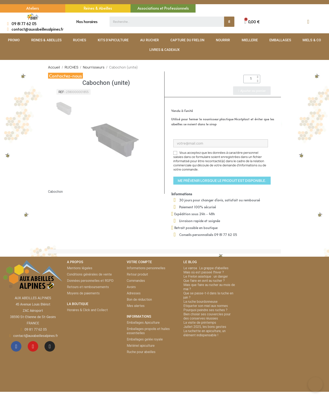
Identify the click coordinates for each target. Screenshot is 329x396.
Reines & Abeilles (98, 8)
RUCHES (79, 40)
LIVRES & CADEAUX (164, 50)
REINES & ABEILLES (46, 40)
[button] (252, 21)
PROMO (14, 40)
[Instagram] (49, 346)
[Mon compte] (308, 22)
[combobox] (164, 22)
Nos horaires (87, 21)
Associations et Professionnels (163, 8)
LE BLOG (190, 262)
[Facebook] (16, 346)
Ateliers (32, 8)
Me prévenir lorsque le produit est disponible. (222, 180)
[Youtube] (33, 346)
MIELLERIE (250, 40)
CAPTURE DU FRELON (187, 40)
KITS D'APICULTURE (113, 40)
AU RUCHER (149, 40)
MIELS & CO (312, 40)
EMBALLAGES (280, 40)
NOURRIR (223, 40)
